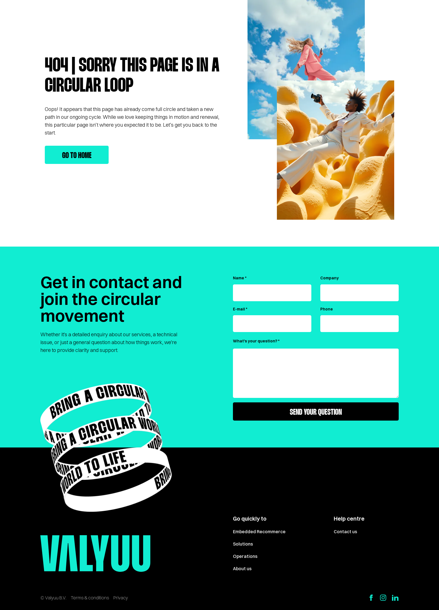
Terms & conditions (90, 597)
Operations (245, 556)
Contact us (345, 531)
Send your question (316, 412)
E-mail (239, 309)
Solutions (243, 544)
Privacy (120, 597)
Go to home (77, 156)
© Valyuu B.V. (53, 597)
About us (242, 568)
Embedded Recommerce (259, 531)
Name (238, 277)
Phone (326, 309)
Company (329, 277)
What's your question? (255, 341)
